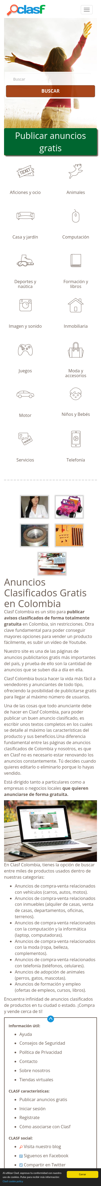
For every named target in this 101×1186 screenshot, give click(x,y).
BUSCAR (50, 91)
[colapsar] (87, 9)
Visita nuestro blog (40, 1146)
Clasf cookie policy (13, 1181)
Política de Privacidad (40, 1052)
